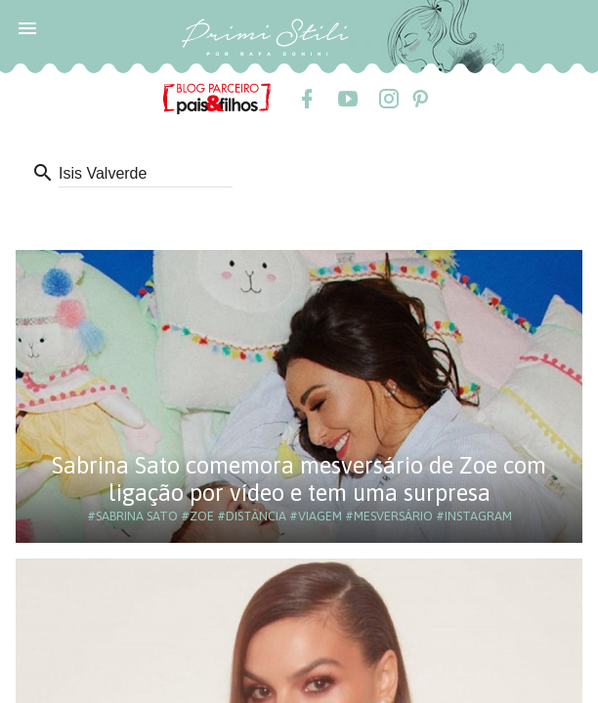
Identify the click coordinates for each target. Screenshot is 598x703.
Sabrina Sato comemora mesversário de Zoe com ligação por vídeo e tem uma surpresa (299, 479)
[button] (27, 27)
